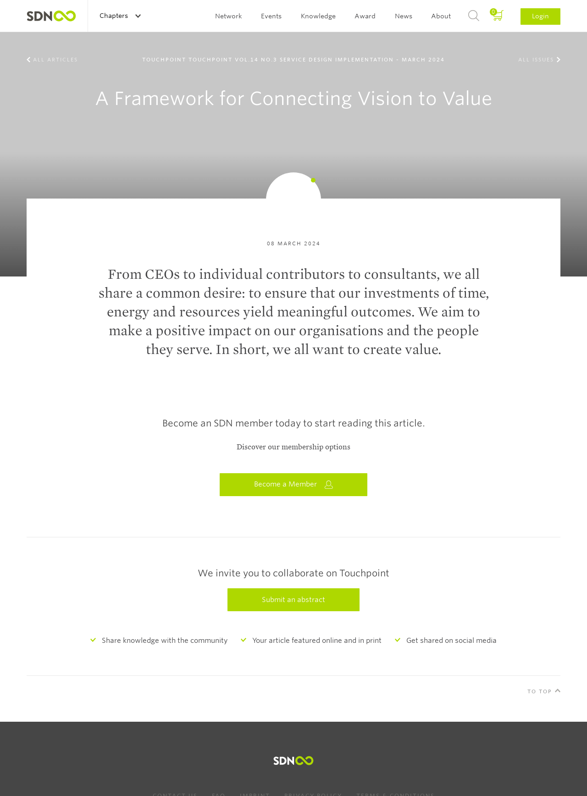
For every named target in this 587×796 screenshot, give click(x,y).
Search (473, 16)
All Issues (536, 59)
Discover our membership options (293, 447)
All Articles (55, 59)
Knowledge (318, 16)
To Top (539, 691)
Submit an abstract (293, 600)
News (403, 16)
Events (271, 16)
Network (228, 16)
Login (540, 16)
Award (365, 16)
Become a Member (293, 484)
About (441, 16)
